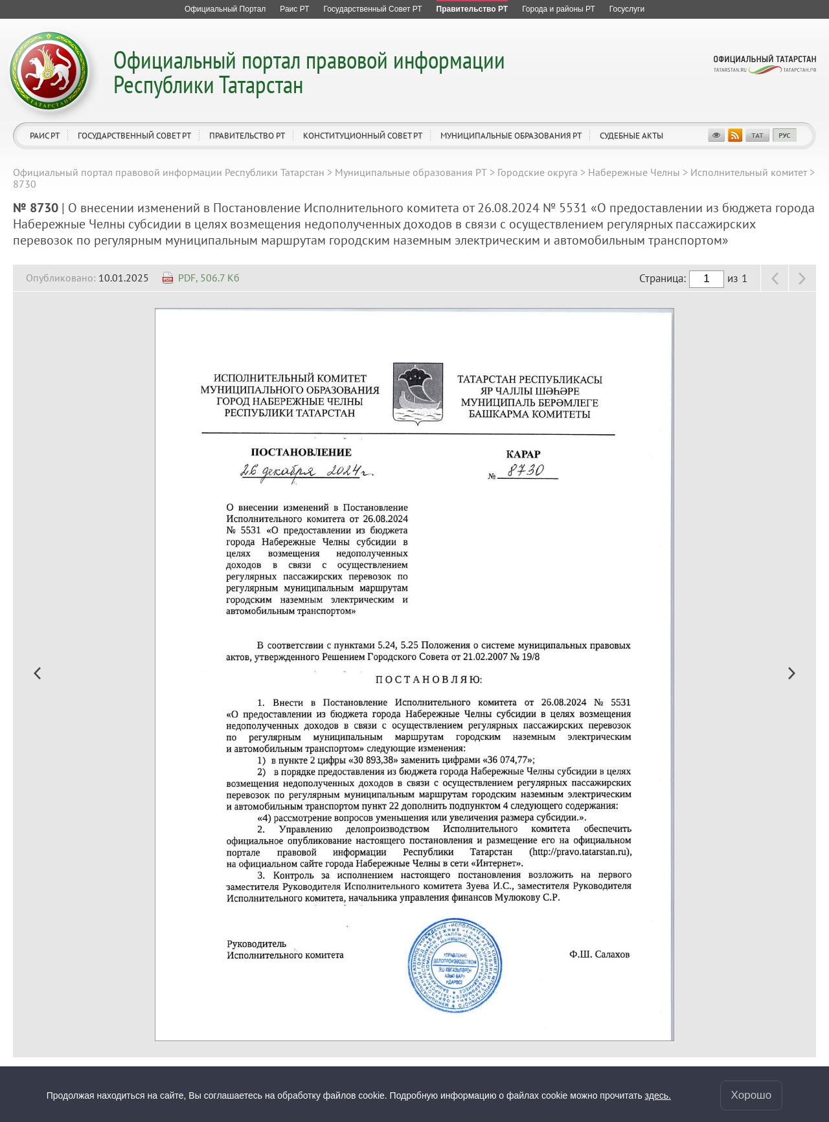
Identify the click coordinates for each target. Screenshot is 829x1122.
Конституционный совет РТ (362, 135)
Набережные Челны (634, 172)
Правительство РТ (247, 135)
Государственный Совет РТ (134, 135)
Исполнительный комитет (748, 172)
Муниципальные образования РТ (511, 135)
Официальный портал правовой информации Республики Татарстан (309, 71)
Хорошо (751, 1095)
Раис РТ (45, 135)
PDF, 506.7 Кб (209, 277)
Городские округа (537, 172)
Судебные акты (631, 135)
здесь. (658, 1095)
